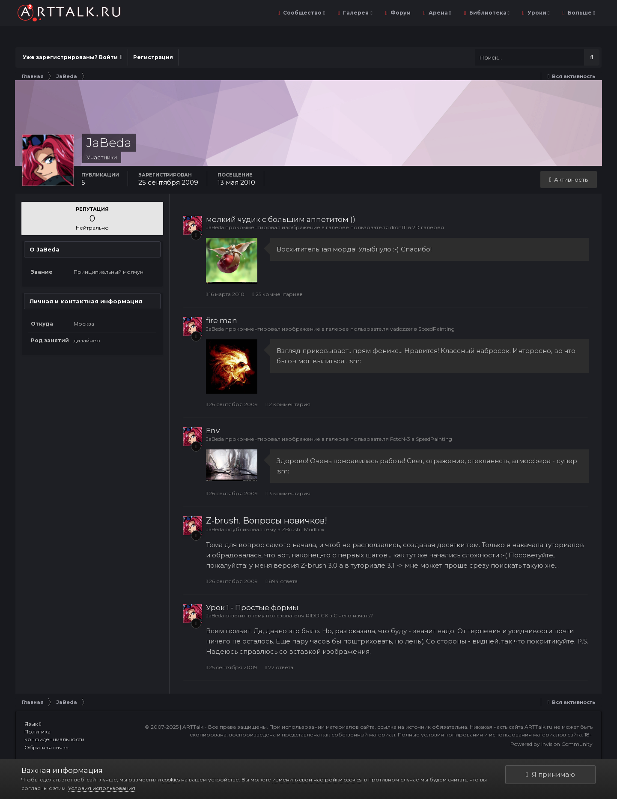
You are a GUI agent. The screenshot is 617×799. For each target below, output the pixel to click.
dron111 (398, 227)
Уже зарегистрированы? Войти (72, 57)
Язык (32, 724)
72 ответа (279, 667)
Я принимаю (550, 774)
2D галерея (428, 227)
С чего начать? (353, 615)
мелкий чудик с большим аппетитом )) (280, 219)
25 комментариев (277, 294)
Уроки (537, 12)
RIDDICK (317, 615)
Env (213, 430)
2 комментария (287, 404)
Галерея (357, 12)
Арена (439, 12)
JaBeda (215, 227)
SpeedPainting (436, 329)
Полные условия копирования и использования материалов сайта (490, 734)
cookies (171, 779)
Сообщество (303, 12)
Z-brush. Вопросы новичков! (266, 520)
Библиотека (489, 12)
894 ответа (281, 581)
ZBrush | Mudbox (303, 529)
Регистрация (153, 57)
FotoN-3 (400, 439)
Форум (400, 12)
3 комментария (287, 493)
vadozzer (401, 329)
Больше (580, 12)
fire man (221, 320)
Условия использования (101, 788)
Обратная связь (46, 747)
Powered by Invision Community (551, 744)
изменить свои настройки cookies (316, 779)
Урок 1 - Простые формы (252, 607)
